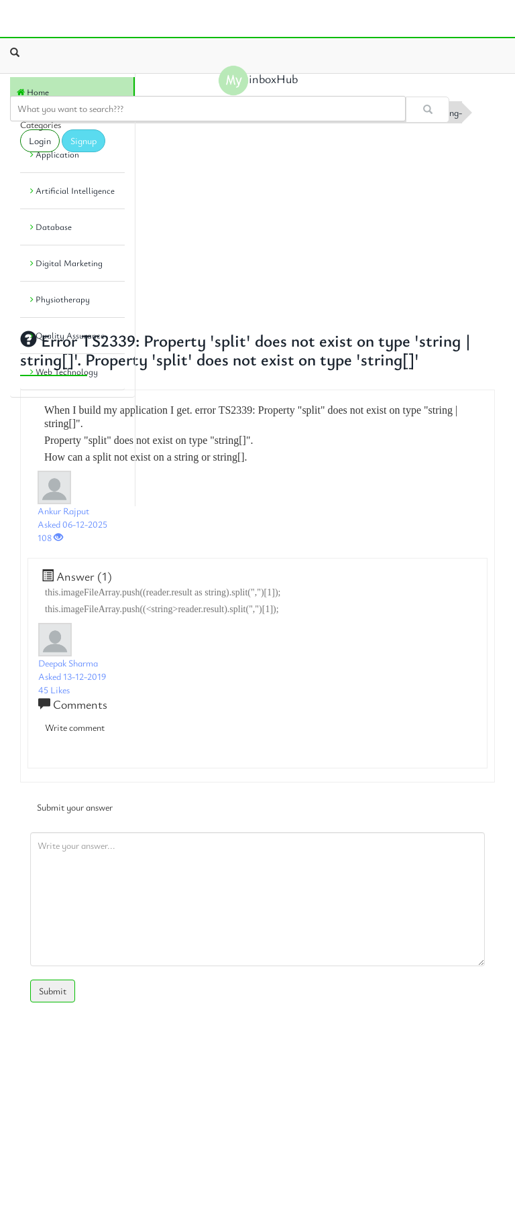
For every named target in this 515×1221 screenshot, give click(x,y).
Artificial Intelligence (72, 190)
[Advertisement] (257, 223)
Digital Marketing (66, 263)
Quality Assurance (67, 335)
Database (51, 227)
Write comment (75, 727)
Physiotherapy (60, 299)
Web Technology (64, 371)
